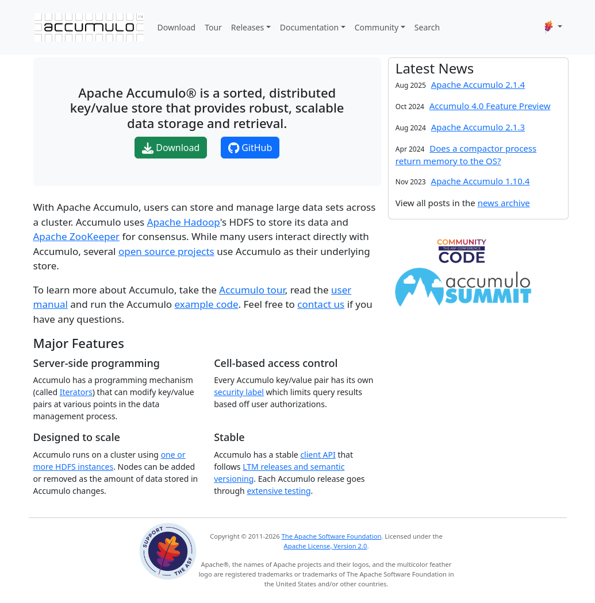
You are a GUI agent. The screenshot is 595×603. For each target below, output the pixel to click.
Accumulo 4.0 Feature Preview (490, 105)
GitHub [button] (250, 147)
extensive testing (278, 490)
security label (239, 391)
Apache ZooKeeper (76, 236)
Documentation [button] (309, 27)
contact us (320, 304)
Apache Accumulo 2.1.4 (478, 84)
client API (317, 454)
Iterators (76, 391)
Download (177, 27)
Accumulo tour (252, 289)
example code (207, 304)
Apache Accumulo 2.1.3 (478, 127)
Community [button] (377, 27)
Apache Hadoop (183, 222)
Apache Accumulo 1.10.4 (480, 181)
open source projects (166, 251)
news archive (504, 202)
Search (427, 27)
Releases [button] (247, 27)
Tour (213, 27)
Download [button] (170, 147)
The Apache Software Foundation (332, 536)
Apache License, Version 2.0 (325, 546)
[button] (553, 27)
